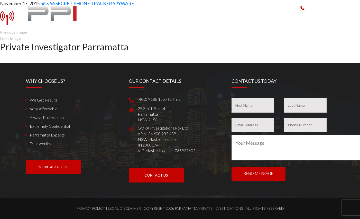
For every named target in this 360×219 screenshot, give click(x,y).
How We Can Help (204, 17)
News (324, 17)
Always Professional (47, 117)
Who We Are (173, 17)
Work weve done (268, 17)
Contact (341, 17)
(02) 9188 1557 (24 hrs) (328, 7)
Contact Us (156, 175)
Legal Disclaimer (124, 208)
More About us (53, 167)
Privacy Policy (90, 208)
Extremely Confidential (50, 126)
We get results (44, 99)
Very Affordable (44, 108)
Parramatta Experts (47, 134)
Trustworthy (40, 143)
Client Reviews (302, 17)
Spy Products (236, 17)
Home (153, 17)
